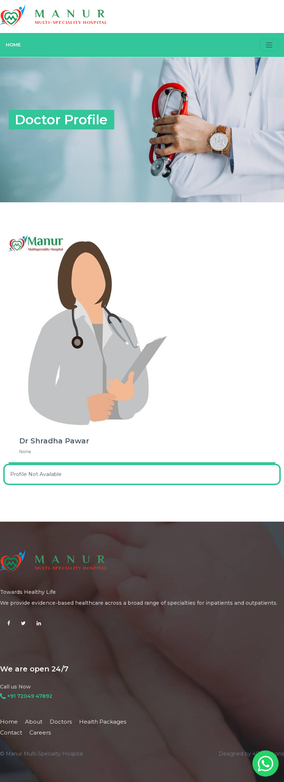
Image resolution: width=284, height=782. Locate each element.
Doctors (61, 721)
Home (9, 721)
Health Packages (102, 721)
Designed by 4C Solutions (251, 753)
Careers (40, 732)
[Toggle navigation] (269, 45)
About (33, 721)
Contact (11, 732)
